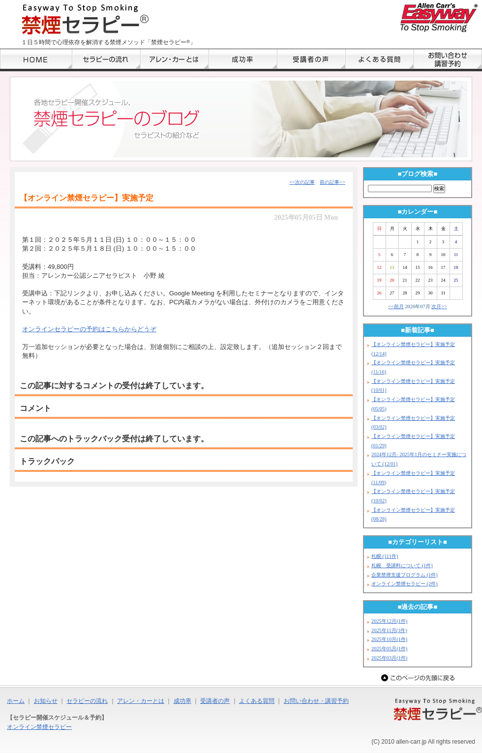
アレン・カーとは (140, 700)
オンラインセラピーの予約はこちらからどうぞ (89, 329)
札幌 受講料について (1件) (402, 565)
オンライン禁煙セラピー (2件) (404, 583)
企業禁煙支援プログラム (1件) (404, 575)
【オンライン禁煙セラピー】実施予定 (86, 198)
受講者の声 (215, 700)
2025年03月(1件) (389, 658)
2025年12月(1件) (389, 621)
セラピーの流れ (87, 700)
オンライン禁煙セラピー (39, 727)
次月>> (439, 306)
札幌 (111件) (384, 556)
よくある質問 (256, 700)
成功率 (182, 700)
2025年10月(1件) (389, 639)
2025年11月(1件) (389, 630)
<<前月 (396, 306)
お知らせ (46, 700)
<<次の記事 (302, 182)
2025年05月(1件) (389, 648)
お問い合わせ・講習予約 (316, 700)
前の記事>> (332, 182)
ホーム (16, 700)
